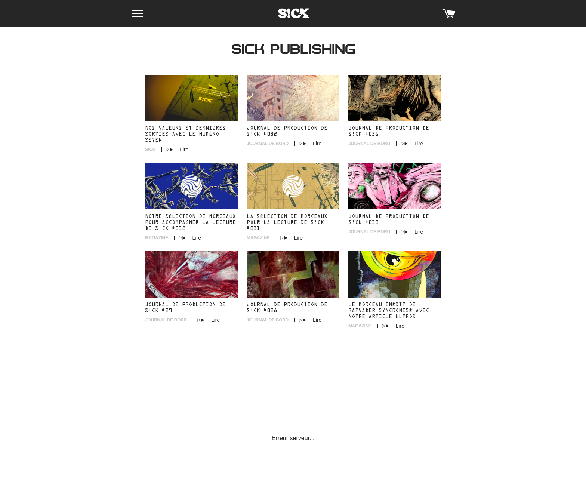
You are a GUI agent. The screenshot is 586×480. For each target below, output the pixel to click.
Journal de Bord (268, 143)
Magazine (156, 237)
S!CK (150, 149)
